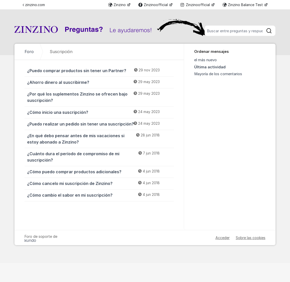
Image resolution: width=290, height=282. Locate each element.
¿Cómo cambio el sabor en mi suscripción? (100, 195)
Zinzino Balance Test (243, 5)
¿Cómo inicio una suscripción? (100, 112)
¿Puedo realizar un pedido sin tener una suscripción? (100, 124)
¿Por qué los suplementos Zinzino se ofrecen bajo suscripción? (100, 97)
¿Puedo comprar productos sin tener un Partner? (100, 70)
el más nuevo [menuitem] (205, 60)
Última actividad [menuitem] (210, 67)
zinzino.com (34, 5)
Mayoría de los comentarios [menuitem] (218, 74)
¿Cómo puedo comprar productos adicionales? (100, 171)
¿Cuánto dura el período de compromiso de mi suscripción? (100, 157)
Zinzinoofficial (153, 5)
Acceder (222, 238)
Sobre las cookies (250, 238)
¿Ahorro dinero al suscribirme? (100, 82)
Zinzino (117, 5)
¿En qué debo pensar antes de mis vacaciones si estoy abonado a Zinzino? (100, 139)
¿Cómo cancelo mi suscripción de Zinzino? (100, 183)
